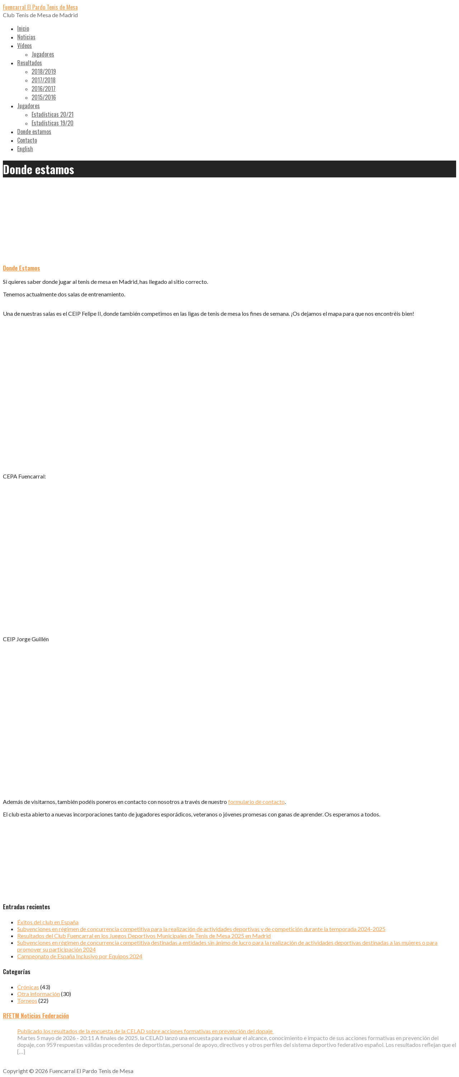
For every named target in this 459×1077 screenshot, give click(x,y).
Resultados (29, 62)
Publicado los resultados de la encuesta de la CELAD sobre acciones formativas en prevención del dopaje (145, 1031)
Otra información (38, 993)
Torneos (27, 1000)
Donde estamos (34, 131)
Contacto (27, 140)
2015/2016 (44, 97)
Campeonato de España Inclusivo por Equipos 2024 (79, 956)
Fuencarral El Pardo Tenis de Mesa (40, 7)
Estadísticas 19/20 (53, 123)
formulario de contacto (256, 801)
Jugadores (43, 54)
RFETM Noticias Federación (36, 1015)
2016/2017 (44, 88)
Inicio (23, 28)
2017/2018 (44, 80)
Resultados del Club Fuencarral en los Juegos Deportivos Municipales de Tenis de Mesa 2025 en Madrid (144, 935)
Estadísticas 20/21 (53, 114)
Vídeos (24, 45)
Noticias (26, 37)
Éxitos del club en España (48, 922)
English (25, 148)
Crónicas (28, 986)
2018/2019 (44, 71)
